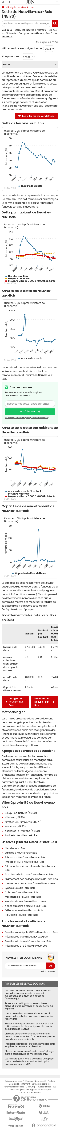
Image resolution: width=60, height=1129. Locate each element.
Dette (6, 64)
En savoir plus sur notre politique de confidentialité (26, 417)
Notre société (40, 1081)
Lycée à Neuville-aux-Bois (20, 888)
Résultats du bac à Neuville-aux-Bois (26, 936)
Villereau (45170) (15, 817)
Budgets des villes (17, 7)
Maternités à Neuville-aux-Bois (23, 896)
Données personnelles (41, 1084)
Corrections (14, 1090)
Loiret (31, 7)
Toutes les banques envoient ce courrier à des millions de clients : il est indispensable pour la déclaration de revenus (29, 1026)
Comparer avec (10, 56)
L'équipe (29, 1081)
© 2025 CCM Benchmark (30, 1093)
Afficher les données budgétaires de (22, 48)
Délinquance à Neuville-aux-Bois (24, 910)
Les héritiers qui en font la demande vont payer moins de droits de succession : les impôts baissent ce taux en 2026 (29, 1061)
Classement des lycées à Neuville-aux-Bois (30, 883)
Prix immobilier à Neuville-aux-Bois (25, 857)
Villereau (41, 30)
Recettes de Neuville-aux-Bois (44, 701)
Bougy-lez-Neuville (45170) (21, 813)
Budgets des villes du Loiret (21, 835)
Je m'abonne (27, 411)
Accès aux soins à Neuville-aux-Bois (25, 906)
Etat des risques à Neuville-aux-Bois (26, 901)
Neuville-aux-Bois (15, 848)
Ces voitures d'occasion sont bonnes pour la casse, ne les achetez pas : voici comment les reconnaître (29, 1016)
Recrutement (24, 1084)
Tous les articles (43, 1087)
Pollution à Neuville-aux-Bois (21, 914)
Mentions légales (28, 1090)
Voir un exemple (48, 971)
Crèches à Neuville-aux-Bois (21, 892)
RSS (54, 1087)
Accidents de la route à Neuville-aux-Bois (29, 874)
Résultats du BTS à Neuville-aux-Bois (26, 945)
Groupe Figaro (44, 1090)
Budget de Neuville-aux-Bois (15, 701)
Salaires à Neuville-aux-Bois (21, 852)
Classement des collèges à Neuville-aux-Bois (31, 879)
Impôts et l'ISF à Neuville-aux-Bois (24, 861)
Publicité (51, 1081)
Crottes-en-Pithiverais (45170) (23, 822)
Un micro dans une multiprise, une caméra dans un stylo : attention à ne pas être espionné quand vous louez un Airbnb (30, 1036)
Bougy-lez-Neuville (24, 30)
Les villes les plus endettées (38, 116)
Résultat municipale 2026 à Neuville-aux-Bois (31, 932)
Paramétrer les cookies (14, 1087)
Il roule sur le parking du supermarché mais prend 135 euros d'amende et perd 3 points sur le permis (29, 1006)
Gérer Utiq (30, 1087)
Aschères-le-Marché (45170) (22, 831)
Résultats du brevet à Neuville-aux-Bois (28, 941)
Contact (12, 1084)
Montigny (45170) (15, 826)
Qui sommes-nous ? (14, 1081)
